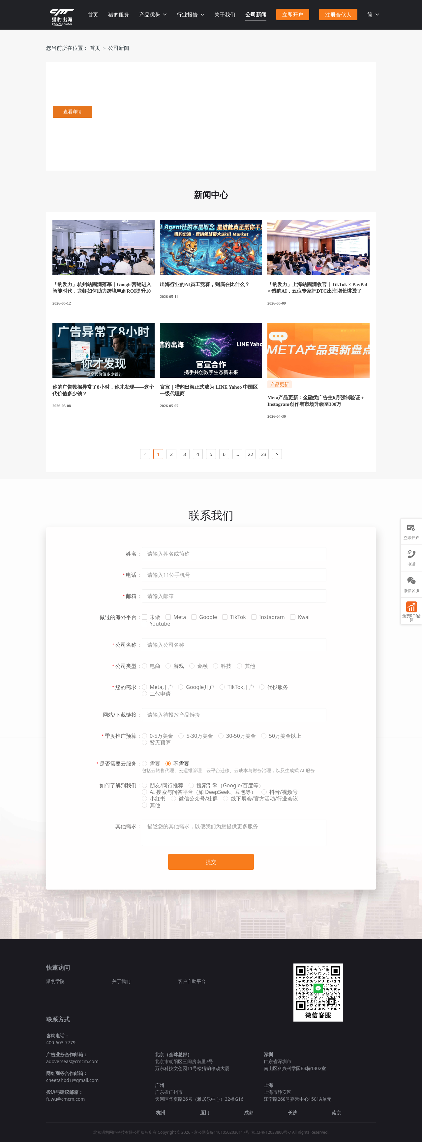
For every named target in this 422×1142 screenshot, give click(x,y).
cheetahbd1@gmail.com (72, 1080)
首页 (93, 14)
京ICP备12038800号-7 (271, 1132)
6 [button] (224, 454)
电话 (411, 558)
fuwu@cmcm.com (65, 1099)
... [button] (237, 454)
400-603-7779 (60, 1042)
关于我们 (224, 14)
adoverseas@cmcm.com (72, 1061)
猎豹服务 (118, 14)
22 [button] (250, 454)
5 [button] (211, 454)
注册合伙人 (338, 14)
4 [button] (197, 454)
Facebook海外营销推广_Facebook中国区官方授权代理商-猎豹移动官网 (62, 17)
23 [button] (263, 454)
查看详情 (72, 111)
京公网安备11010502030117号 (221, 1132)
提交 (211, 861)
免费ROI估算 (411, 611)
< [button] (145, 454)
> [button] (277, 454)
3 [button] (184, 454)
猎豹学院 (55, 981)
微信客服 (411, 584)
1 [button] (158, 454)
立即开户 (292, 14)
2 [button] (171, 454)
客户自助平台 (192, 981)
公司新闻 (255, 14)
